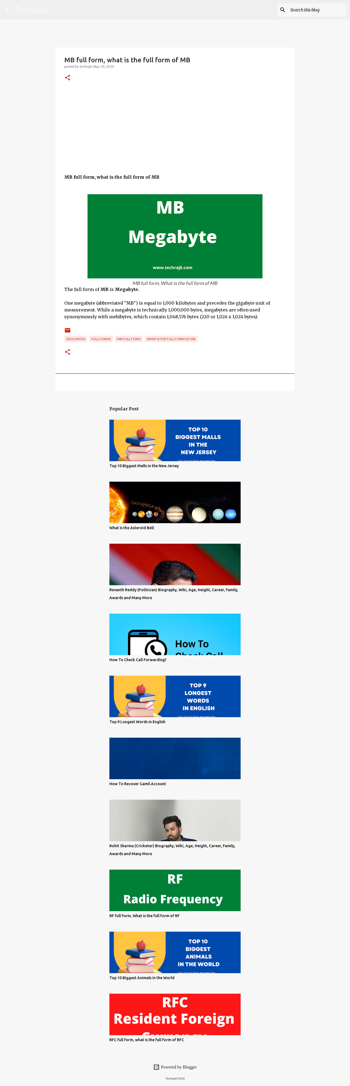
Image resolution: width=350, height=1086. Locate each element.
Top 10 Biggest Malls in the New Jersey (144, 466)
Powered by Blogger (175, 1067)
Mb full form (129, 339)
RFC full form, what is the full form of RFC (146, 1040)
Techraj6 (32, 9)
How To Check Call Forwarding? (138, 660)
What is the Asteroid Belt (131, 528)
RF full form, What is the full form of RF (144, 916)
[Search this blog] (317, 9)
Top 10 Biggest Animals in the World (141, 978)
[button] (67, 78)
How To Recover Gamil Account (137, 784)
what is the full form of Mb (171, 339)
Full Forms (101, 339)
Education (75, 339)
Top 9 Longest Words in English (137, 722)
